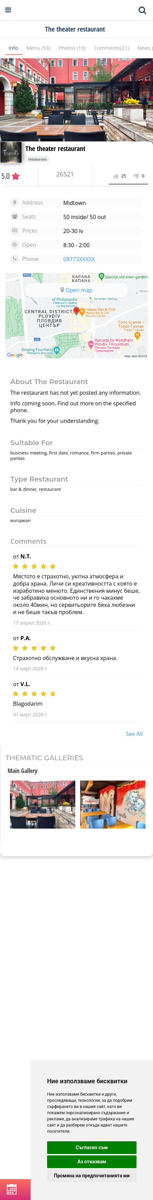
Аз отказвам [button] (91, 1161)
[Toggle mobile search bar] (142, 10)
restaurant (37, 159)
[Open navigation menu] (8, 10)
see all (134, 734)
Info (14, 47)
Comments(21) (112, 47)
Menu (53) (39, 47)
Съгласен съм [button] (92, 1147)
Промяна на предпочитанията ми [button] (92, 1175)
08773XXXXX (79, 259)
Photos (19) (72, 47)
